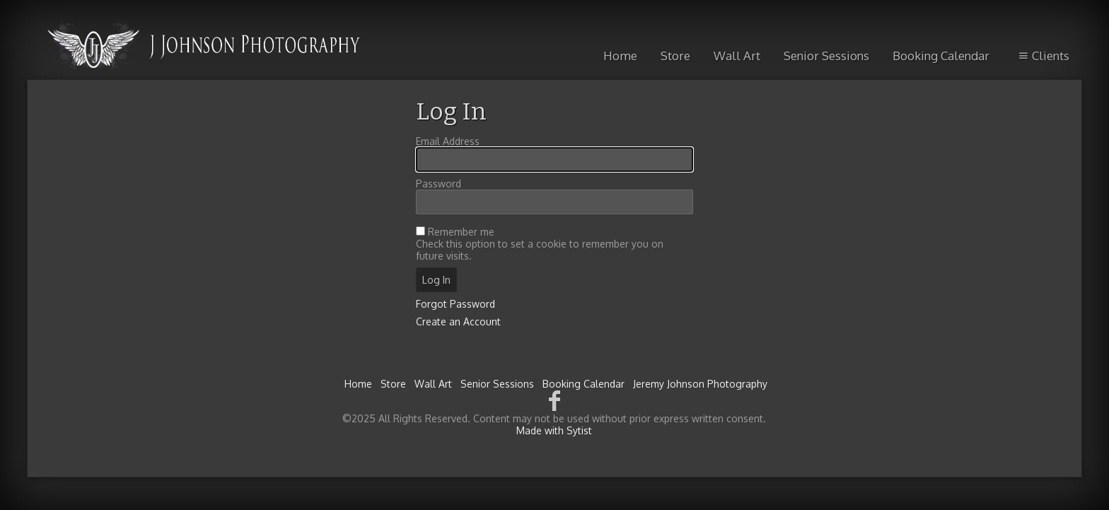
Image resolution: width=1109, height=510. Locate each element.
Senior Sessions (826, 55)
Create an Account (458, 321)
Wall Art (737, 55)
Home (620, 55)
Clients (1043, 55)
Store (675, 55)
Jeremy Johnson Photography (700, 384)
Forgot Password (455, 304)
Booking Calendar (941, 55)
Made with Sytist (554, 430)
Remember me (461, 232)
